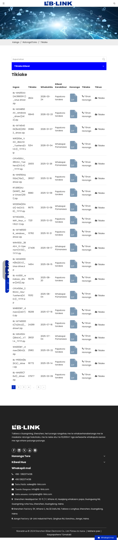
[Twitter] (24, 450)
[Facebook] (14, 450)
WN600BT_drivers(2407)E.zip (19, 312)
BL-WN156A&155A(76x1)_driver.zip (19, 178)
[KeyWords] (56, 59)
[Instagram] (35, 450)
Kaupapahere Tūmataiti (59, 534)
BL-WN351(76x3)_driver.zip (19, 376)
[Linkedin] (19, 450)
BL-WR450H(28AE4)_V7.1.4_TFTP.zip (19, 338)
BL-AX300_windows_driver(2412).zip (19, 279)
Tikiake (100, 98)
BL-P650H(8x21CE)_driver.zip (19, 363)
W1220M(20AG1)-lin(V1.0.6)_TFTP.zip (19, 208)
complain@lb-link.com (40, 494)
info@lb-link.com (40, 489)
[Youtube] (30, 450)
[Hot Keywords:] (103, 59)
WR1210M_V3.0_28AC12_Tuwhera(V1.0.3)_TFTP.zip (19, 145)
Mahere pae (93, 531)
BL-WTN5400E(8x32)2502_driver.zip (19, 129)
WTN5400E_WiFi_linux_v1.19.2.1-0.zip (19, 220)
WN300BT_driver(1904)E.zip (19, 350)
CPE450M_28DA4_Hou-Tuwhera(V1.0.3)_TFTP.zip (19, 295)
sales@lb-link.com (36, 484)
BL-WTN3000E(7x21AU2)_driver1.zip (19, 325)
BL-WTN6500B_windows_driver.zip (19, 233)
